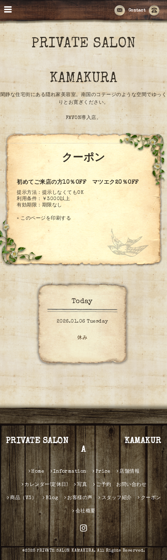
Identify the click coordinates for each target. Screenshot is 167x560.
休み (82, 338)
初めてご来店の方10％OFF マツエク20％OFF (78, 183)
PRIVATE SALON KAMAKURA (83, 445)
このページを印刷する (46, 218)
